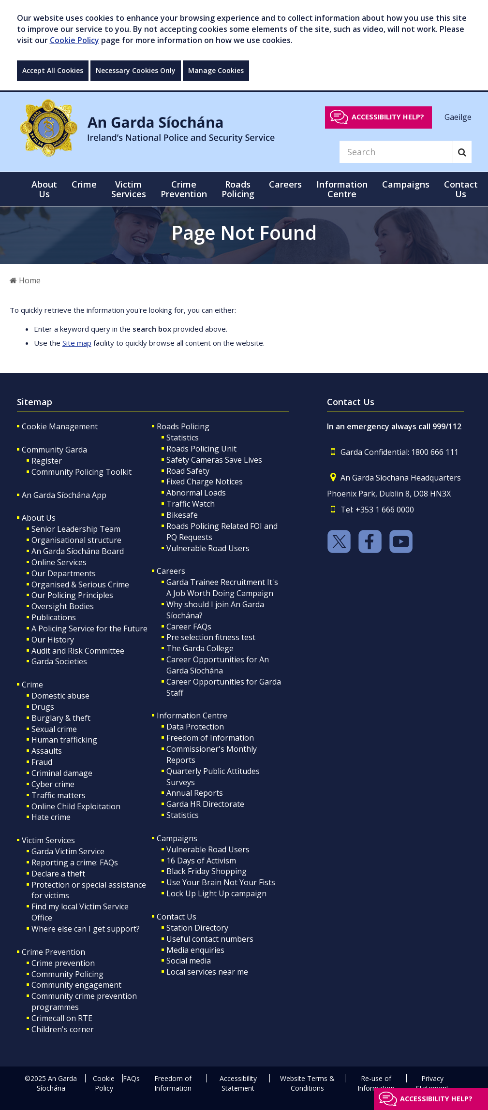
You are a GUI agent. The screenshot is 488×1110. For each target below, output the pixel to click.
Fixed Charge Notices (204, 481)
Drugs (42, 706)
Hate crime (51, 817)
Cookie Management (60, 426)
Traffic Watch (190, 503)
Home (25, 280)
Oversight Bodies (62, 606)
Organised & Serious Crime (80, 584)
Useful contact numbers (209, 939)
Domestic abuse (60, 695)
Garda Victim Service (67, 851)
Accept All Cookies (52, 70)
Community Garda (54, 449)
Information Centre (192, 715)
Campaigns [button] (405, 184)
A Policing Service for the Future (89, 628)
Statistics (182, 437)
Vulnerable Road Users (208, 548)
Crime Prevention (53, 952)
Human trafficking (64, 739)
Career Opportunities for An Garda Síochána (217, 665)
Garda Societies (59, 661)
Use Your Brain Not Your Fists (220, 882)
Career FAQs (188, 626)
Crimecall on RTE (61, 1018)
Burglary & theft (60, 718)
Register (46, 460)
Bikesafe (182, 515)
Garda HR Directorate (205, 804)
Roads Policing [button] (238, 189)
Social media (188, 960)
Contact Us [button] (461, 189)
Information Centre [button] (342, 189)
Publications (53, 617)
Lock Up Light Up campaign (216, 893)
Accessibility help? (388, 116)
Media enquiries (195, 950)
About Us (39, 517)
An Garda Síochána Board (77, 551)
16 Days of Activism (201, 860)
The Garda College (200, 648)
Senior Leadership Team (75, 529)
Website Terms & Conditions (307, 1083)
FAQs (131, 1078)
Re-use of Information (376, 1083)
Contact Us (176, 916)
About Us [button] (44, 189)
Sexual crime (54, 729)
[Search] (396, 152)
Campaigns (177, 838)
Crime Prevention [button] (184, 189)
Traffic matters (58, 795)
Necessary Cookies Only (136, 70)
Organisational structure (76, 540)
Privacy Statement (432, 1083)
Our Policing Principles (72, 595)
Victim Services (48, 840)
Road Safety (187, 471)
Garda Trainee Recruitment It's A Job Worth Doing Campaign (222, 588)
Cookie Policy (74, 40)
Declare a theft (58, 873)
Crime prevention (63, 963)
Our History (52, 639)
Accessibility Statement (238, 1083)
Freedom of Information (210, 737)
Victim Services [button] (128, 189)
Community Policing (67, 974)
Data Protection (195, 726)
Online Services (59, 562)
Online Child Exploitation (75, 806)
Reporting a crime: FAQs (74, 862)
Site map (76, 343)
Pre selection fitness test (210, 637)
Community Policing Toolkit (81, 472)
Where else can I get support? (85, 928)
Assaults (46, 750)
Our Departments (63, 573)
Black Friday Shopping (206, 871)
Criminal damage (61, 773)
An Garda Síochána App (64, 495)
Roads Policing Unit (201, 448)
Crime (32, 684)
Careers (171, 571)
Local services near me (207, 971)
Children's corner (62, 1029)
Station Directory (197, 927)
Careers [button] (285, 184)
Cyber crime (52, 784)
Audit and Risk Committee (77, 650)
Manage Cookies (216, 70)
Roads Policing (183, 426)
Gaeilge (458, 116)
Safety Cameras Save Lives (214, 459)
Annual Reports (194, 793)
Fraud (41, 762)
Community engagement (76, 984)
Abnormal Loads (196, 492)
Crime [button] (84, 184)
